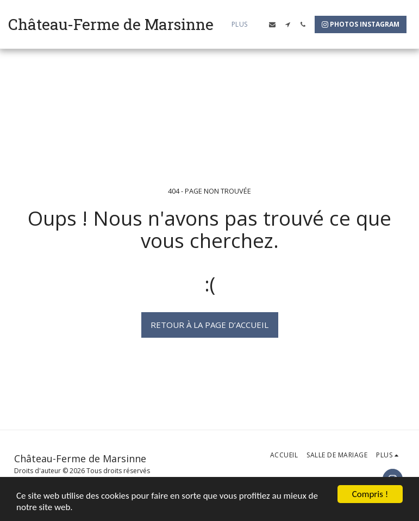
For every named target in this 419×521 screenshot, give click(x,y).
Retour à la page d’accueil (209, 324)
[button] (272, 24)
